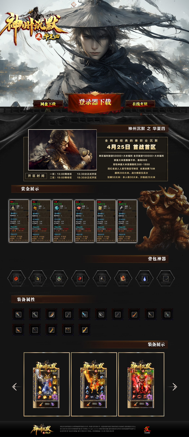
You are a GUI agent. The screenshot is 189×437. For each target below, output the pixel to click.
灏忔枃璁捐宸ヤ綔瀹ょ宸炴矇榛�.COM (90, 431)
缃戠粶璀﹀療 (140, 428)
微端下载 (48, 104)
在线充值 (140, 104)
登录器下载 (94, 102)
